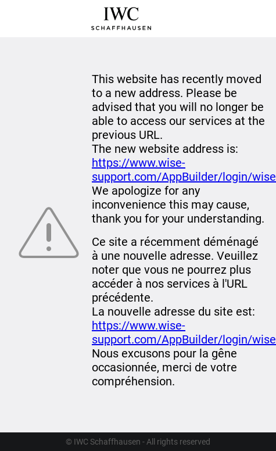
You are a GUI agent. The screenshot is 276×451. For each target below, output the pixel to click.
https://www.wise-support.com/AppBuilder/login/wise (184, 170)
